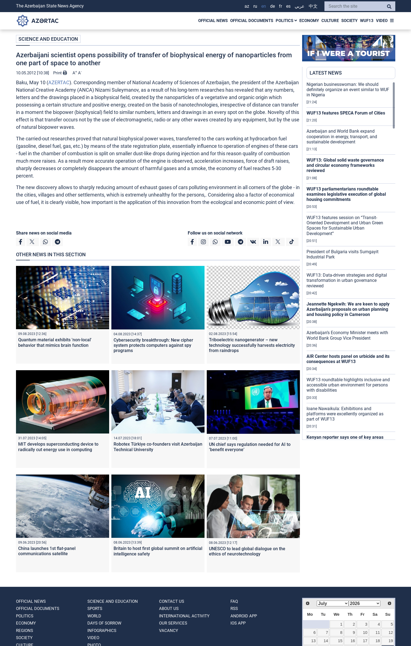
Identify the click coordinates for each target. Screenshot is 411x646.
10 (365, 632)
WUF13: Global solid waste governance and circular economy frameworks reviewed (345, 165)
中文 (313, 6)
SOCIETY (349, 20)
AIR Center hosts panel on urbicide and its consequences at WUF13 (348, 359)
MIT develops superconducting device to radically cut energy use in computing (58, 446)
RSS (234, 608)
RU (255, 6)
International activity (184, 616)
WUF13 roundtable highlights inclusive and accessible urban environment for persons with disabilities (348, 385)
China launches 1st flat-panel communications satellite (47, 551)
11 (377, 632)
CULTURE (330, 20)
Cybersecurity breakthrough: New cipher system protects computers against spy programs (153, 345)
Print (60, 72)
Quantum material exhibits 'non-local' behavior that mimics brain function (55, 342)
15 (340, 641)
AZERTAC (58, 82)
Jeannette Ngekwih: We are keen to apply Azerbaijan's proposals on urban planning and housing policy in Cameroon (348, 309)
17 (365, 641)
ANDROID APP (243, 616)
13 (313, 641)
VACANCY (168, 630)
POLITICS (286, 20)
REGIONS (24, 630)
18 (377, 641)
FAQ (234, 601)
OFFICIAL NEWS (213, 20)
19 (390, 641)
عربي (300, 6)
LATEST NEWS (326, 73)
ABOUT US (169, 608)
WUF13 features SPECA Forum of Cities (346, 113)
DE (272, 6)
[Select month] (332, 603)
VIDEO (382, 20)
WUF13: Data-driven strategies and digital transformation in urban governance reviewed (347, 280)
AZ (247, 6)
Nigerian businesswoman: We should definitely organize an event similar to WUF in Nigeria (348, 89)
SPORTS (94, 608)
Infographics (101, 630)
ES (288, 6)
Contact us (171, 601)
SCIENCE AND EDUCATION (48, 39)
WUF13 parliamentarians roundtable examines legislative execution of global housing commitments (346, 194)
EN (263, 6)
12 (390, 632)
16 (353, 641)
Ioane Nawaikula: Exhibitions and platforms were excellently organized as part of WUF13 (345, 414)
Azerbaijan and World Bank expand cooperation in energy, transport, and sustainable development (342, 136)
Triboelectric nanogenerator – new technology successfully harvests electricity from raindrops (252, 345)
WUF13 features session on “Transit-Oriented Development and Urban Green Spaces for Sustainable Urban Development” (345, 225)
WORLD (94, 616)
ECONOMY (309, 20)
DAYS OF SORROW (104, 623)
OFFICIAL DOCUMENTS (251, 20)
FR (280, 6)
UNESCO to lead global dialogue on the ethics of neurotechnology (247, 551)
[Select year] (364, 603)
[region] (351, 261)
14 (326, 641)
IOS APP (238, 623)
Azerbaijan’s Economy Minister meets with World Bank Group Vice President (347, 335)
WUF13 (367, 20)
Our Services (173, 623)
